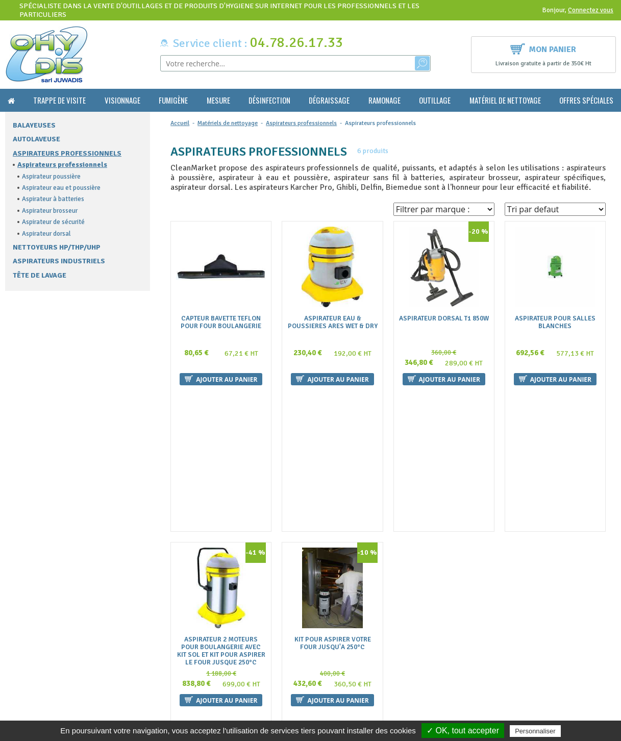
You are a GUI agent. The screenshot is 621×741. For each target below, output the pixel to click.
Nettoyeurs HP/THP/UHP (57, 247)
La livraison (183, 668)
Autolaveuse (36, 139)
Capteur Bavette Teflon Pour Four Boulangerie (221, 322)
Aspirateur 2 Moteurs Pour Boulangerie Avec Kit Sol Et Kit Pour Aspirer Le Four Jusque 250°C (221, 518)
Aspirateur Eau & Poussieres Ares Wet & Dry (333, 322)
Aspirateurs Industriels (59, 261)
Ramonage (384, 100)
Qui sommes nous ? (193, 628)
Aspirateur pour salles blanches (555, 322)
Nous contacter (189, 658)
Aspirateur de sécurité (53, 222)
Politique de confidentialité (206, 698)
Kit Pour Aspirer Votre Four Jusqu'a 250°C (332, 510)
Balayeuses (34, 125)
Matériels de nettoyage (227, 123)
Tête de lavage (39, 275)
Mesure (218, 100)
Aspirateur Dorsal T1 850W (444, 319)
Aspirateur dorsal (46, 234)
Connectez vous (590, 10)
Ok (579, 647)
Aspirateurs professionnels (67, 153)
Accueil (179, 123)
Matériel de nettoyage (505, 100)
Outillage (435, 100)
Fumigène (173, 100)
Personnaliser (535, 731)
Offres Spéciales (586, 100)
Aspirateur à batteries (53, 199)
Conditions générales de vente (210, 648)
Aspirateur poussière (51, 176)
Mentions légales (191, 678)
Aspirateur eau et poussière (61, 188)
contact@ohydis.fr (36, 657)
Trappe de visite (59, 100)
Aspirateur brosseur (50, 211)
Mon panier (543, 48)
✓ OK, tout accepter (463, 730)
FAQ (171, 638)
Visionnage (122, 100)
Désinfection (269, 100)
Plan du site (183, 688)
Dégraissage (329, 100)
